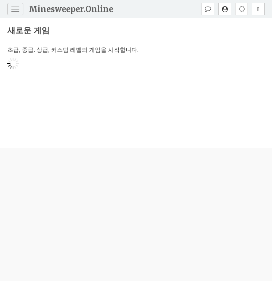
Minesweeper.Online (71, 9)
